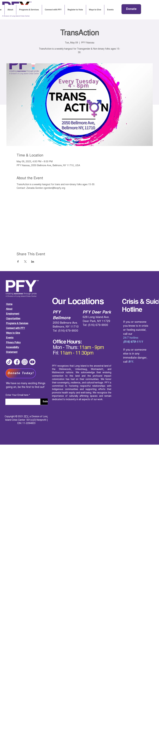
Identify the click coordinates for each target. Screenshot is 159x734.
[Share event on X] (25, 261)
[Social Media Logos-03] (32, 362)
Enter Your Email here (17, 395)
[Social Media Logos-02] (25, 362)
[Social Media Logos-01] (17, 362)
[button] (110, 10)
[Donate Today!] (20, 373)
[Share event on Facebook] (18, 261)
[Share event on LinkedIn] (32, 261)
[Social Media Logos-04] (9, 362)
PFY (26, 416)
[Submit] (46, 402)
